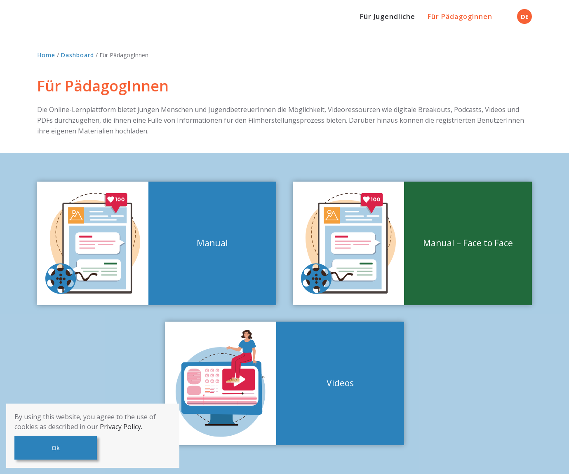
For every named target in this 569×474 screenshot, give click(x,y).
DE (525, 16)
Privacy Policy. (121, 426)
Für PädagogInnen (460, 16)
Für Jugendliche (387, 16)
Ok (56, 448)
